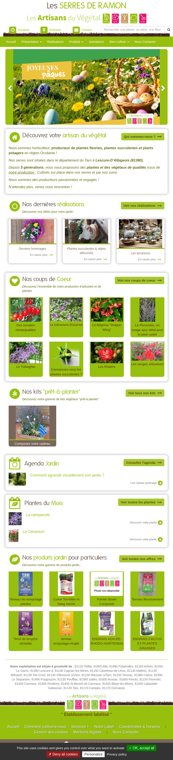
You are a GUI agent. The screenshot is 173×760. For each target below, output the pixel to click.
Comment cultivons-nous (45, 727)
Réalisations (55, 41)
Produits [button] (76, 41)
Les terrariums (140, 253)
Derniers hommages (32, 248)
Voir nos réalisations (142, 205)
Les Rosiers (106, 366)
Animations (96, 41)
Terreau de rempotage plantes (26, 601)
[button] (9, 87)
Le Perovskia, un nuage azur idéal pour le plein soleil (147, 329)
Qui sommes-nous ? (143, 136)
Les (87, 6)
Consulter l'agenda (144, 462)
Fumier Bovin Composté (106, 601)
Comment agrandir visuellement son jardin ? (67, 475)
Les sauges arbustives (147, 364)
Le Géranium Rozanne (66, 324)
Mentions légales (87, 732)
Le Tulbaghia (25, 366)
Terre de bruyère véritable (26, 641)
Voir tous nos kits (145, 393)
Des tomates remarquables (26, 327)
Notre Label (104, 727)
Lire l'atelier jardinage (146, 483)
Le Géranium (34, 532)
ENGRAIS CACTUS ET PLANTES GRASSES (147, 643)
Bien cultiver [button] (119, 41)
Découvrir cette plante (146, 523)
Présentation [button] (31, 41)
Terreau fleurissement (147, 599)
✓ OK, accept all (141, 748)
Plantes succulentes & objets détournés (86, 251)
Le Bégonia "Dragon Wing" (107, 327)
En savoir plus (41, 254)
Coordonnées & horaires (139, 727)
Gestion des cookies (51, 732)
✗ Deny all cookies (63, 754)
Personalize (93, 754)
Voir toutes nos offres (142, 559)
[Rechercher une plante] (133, 29)
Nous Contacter (145, 41)
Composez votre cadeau (32, 443)
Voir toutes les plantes (141, 502)
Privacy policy (117, 754)
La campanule (38, 515)
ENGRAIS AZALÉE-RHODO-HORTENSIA (107, 641)
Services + (80, 727)
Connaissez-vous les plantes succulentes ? (66, 372)
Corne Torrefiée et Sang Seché (66, 601)
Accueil (11, 41)
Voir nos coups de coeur (139, 280)
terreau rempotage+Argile (66, 641)
